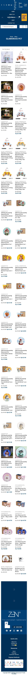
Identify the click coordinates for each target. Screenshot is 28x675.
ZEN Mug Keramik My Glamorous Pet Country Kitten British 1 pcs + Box (6, 215)
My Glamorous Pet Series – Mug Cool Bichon (20, 570)
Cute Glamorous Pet (19, 485)
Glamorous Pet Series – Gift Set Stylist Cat (6, 569)
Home (13, 11)
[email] (7, 626)
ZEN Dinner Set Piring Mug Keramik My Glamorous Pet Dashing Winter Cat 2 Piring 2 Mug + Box (20, 186)
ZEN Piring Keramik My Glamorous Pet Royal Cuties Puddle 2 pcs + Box (21, 298)
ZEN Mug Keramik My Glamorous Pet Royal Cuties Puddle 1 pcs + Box (20, 326)
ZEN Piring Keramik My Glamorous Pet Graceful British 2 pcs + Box (7, 381)
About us (12, 14)
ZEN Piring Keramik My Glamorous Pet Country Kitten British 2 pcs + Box (7, 353)
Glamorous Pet (4, 65)
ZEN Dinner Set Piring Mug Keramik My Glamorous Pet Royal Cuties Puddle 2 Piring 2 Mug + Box (7, 156)
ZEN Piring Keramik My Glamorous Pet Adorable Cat (21, 463)
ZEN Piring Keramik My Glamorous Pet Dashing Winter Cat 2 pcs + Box (21, 215)
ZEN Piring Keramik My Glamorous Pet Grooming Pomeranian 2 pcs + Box (7, 99)
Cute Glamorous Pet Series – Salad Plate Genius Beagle (20, 543)
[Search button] (25, 26)
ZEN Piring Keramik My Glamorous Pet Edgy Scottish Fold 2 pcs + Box (21, 409)
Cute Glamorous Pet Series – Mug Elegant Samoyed (20, 490)
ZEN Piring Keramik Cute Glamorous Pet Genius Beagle (6, 463)
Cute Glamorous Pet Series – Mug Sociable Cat (21, 516)
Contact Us (11, 23)
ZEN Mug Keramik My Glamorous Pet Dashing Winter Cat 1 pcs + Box (20, 243)
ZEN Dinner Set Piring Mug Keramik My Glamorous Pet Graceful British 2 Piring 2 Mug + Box (20, 156)
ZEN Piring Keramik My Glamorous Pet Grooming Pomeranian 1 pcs (21, 99)
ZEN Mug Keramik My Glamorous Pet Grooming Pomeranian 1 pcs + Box (7, 126)
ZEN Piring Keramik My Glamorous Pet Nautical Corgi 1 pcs (21, 269)
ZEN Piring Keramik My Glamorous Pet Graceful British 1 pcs (7, 408)
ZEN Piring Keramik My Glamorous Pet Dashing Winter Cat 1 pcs (7, 243)
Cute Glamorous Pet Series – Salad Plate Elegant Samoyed (6, 543)
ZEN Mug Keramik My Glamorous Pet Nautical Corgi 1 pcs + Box (6, 298)
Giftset (16, 65)
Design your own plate (24, 17)
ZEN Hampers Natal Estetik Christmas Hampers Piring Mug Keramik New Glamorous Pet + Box (6, 70)
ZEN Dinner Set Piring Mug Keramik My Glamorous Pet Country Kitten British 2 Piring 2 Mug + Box (20, 126)
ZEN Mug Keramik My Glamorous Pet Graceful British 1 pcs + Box (20, 381)
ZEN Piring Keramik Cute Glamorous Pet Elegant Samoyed (6, 488)
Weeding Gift (18, 67)
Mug (23, 566)
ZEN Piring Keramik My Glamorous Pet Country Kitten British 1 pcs (21, 353)
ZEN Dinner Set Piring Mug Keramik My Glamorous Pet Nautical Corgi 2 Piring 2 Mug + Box (7, 186)
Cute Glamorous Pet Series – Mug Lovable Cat (6, 516)
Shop (13, 20)
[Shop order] (7, 49)
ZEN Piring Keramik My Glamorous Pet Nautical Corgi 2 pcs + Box (7, 270)
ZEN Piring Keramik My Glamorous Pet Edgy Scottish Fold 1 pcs (21, 437)
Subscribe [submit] (18, 627)
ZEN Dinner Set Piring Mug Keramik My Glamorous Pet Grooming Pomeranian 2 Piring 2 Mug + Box (21, 72)
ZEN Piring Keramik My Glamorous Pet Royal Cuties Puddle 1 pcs (7, 325)
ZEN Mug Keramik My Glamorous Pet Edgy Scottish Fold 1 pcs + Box (6, 438)
